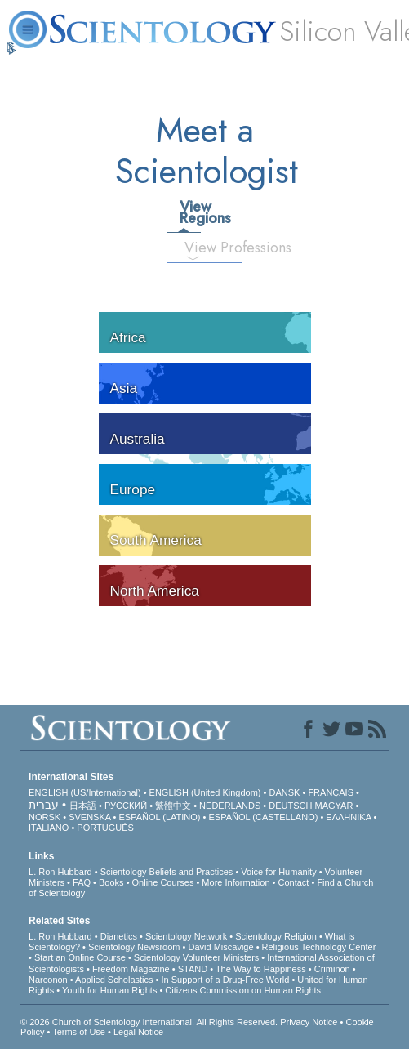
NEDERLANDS (229, 805)
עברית (44, 804)
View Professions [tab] (198, 247)
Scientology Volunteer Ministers (196, 957)
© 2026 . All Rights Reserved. (150, 1022)
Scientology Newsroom (134, 947)
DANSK (284, 792)
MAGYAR (334, 805)
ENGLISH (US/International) (85, 792)
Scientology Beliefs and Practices (166, 872)
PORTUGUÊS (105, 828)
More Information (235, 882)
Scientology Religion (276, 936)
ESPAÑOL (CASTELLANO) (263, 817)
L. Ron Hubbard (60, 872)
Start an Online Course (80, 957)
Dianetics (118, 936)
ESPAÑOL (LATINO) (159, 817)
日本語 (82, 805)
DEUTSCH (290, 805)
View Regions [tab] (189, 212)
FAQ (82, 882)
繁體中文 (173, 805)
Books (111, 882)
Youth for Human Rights (109, 990)
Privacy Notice (308, 1022)
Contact (293, 882)
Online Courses (163, 882)
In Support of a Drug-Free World (225, 979)
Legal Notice (138, 1032)
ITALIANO (49, 828)
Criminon (332, 969)
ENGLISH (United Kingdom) (205, 792)
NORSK (44, 817)
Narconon (48, 979)
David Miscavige (220, 947)
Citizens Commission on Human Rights (243, 990)
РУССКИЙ (125, 805)
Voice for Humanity (278, 872)
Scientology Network (186, 936)
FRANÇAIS (330, 792)
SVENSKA (89, 817)
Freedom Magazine (131, 969)
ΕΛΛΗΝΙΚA (348, 817)
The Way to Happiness (261, 969)
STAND (192, 969)
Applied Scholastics (114, 979)
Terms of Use (78, 1032)
